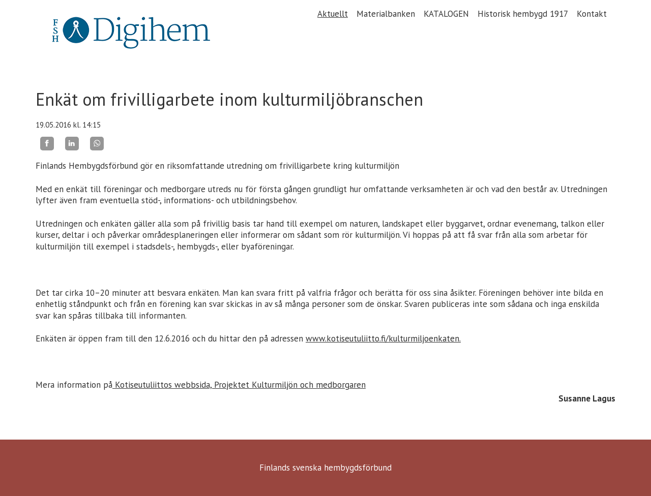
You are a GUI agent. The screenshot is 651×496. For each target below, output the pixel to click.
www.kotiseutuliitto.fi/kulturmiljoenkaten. (383, 338)
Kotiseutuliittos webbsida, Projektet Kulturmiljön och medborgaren (239, 384)
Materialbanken (386, 13)
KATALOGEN (446, 13)
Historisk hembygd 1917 (523, 13)
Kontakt (592, 13)
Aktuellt (332, 13)
